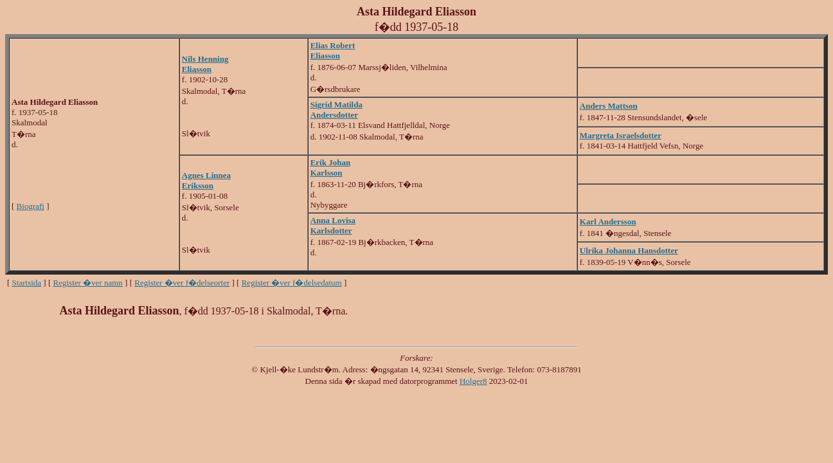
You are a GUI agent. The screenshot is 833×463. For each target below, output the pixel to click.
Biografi (30, 206)
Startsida (27, 282)
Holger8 (473, 381)
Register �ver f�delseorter (181, 282)
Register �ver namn (88, 282)
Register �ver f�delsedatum (292, 282)
